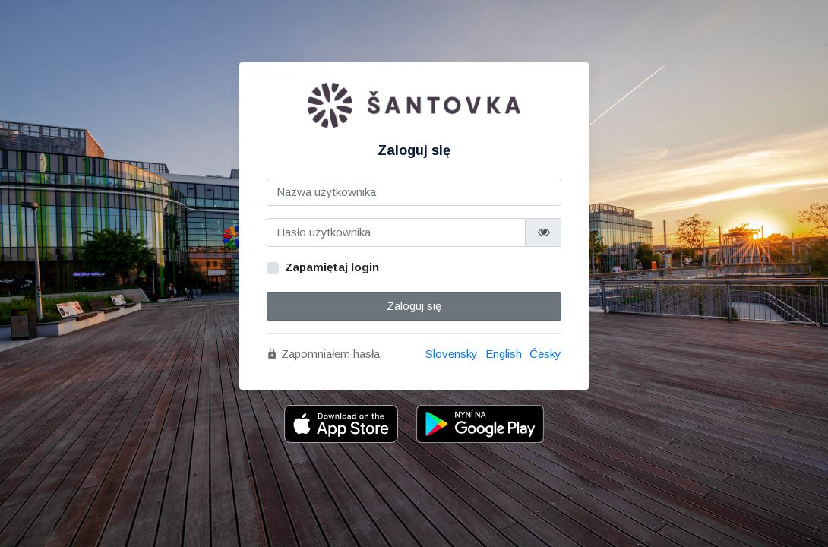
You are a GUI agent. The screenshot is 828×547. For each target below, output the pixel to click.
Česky (545, 353)
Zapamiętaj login (332, 267)
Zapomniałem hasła (323, 353)
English (503, 353)
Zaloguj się (414, 305)
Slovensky (451, 353)
